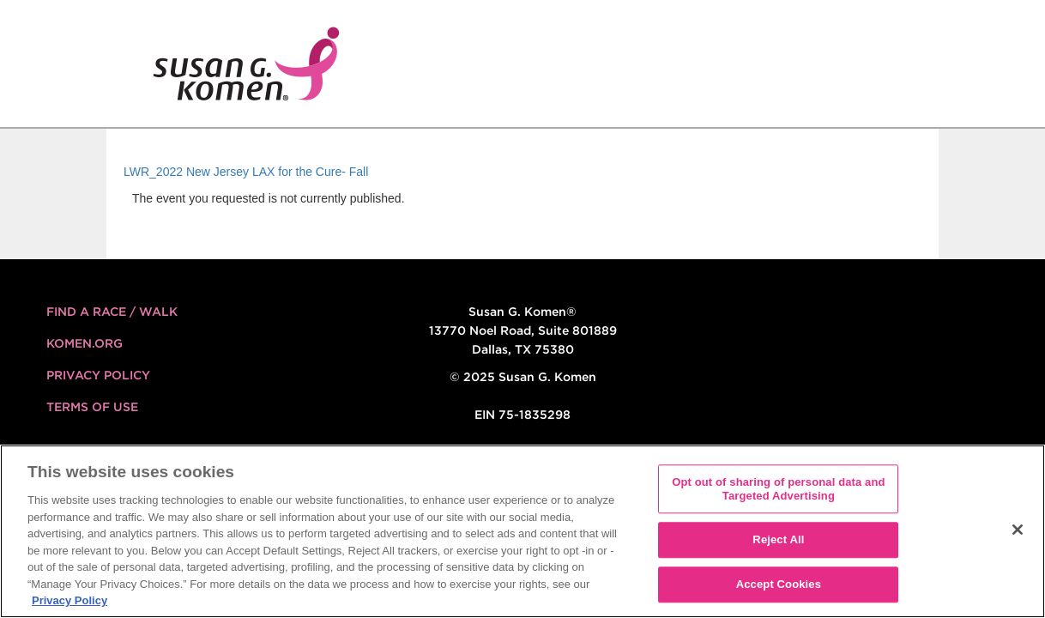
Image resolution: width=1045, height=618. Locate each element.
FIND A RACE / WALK (112, 311)
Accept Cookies (778, 584)
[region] (522, 531)
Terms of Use (92, 407)
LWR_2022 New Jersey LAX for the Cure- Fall (246, 172)
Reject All (778, 540)
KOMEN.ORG (84, 343)
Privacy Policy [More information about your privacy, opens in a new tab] (69, 600)
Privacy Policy (98, 375)
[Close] (1017, 529)
